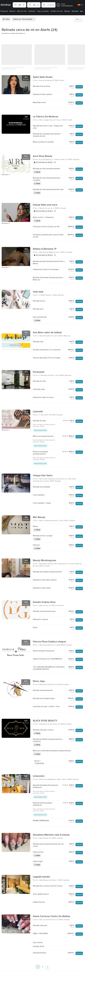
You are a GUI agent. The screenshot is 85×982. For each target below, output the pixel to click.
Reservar (79, 87)
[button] (19, 5)
